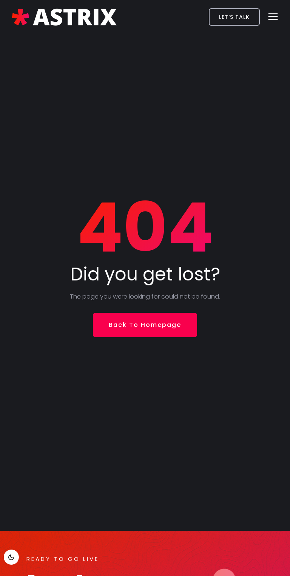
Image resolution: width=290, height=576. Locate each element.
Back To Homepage (145, 324)
